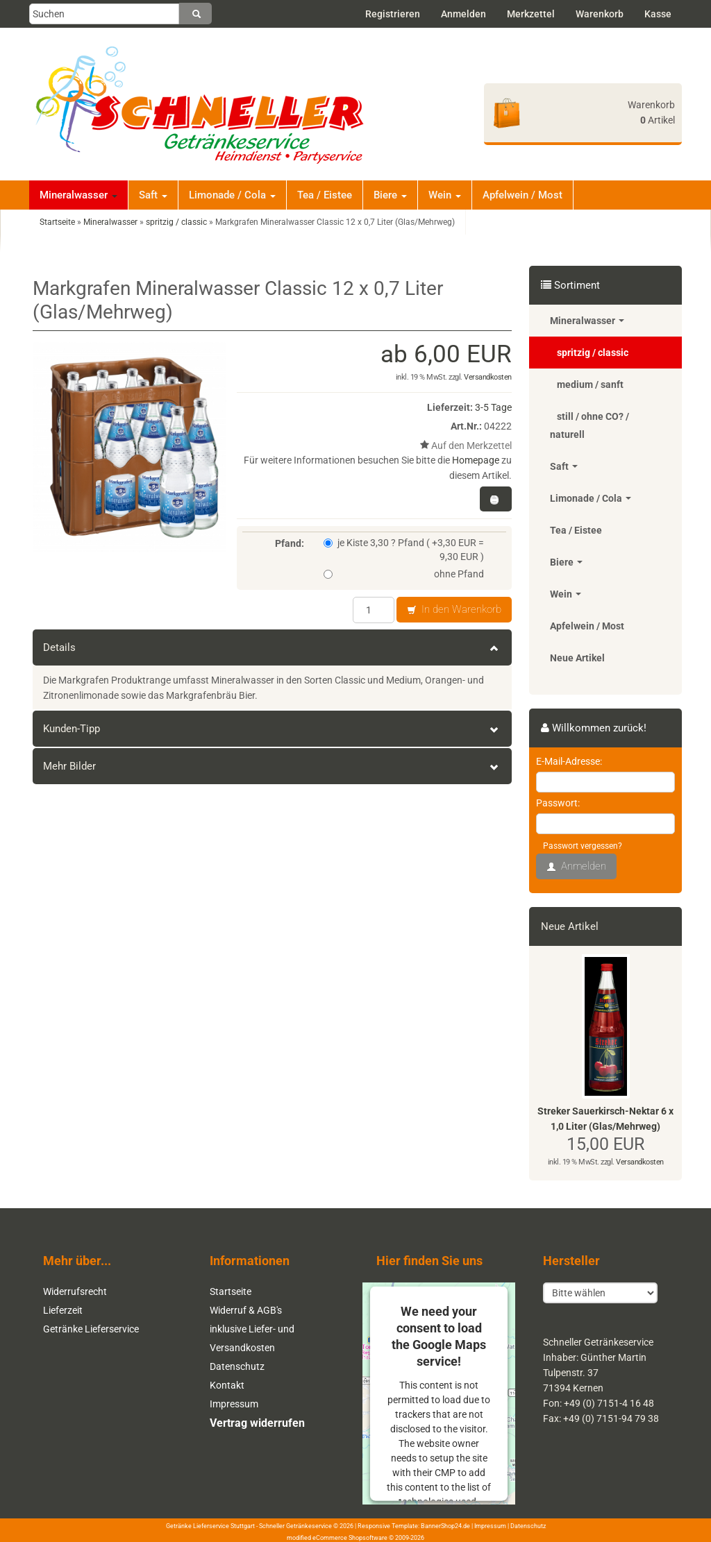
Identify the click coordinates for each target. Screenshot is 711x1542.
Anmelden (463, 13)
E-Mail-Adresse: (569, 761)
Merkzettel (531, 13)
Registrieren (392, 13)
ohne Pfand (404, 573)
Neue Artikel (577, 657)
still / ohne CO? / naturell (589, 425)
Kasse (657, 13)
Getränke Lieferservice (91, 1329)
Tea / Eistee (324, 195)
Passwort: (558, 802)
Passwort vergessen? (582, 846)
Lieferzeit (63, 1310)
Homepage (475, 460)
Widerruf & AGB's (246, 1310)
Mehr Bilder (272, 766)
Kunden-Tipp (272, 728)
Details (272, 647)
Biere (390, 195)
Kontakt (227, 1385)
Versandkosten (488, 377)
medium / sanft (590, 384)
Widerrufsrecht (75, 1291)
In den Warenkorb (454, 610)
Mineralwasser (78, 195)
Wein (444, 195)
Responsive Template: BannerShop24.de (414, 1526)
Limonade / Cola (232, 195)
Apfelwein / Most (522, 195)
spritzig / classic (592, 352)
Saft (153, 195)
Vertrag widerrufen (257, 1423)
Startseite (230, 1291)
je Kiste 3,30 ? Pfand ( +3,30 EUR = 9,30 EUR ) (404, 549)
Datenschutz (237, 1366)
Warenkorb (600, 13)
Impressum (234, 1403)
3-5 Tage (493, 407)
